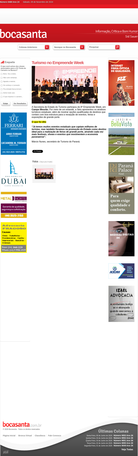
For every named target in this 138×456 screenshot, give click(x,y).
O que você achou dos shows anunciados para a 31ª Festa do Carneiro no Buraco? (13, 68)
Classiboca (40, 435)
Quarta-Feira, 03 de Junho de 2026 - (109, 441)
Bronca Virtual (25, 435)
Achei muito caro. (9, 93)
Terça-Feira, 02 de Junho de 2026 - (110, 443)
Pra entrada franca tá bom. (12, 89)
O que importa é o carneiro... (13, 96)
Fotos (42, 161)
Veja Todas (127, 449)
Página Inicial (9, 435)
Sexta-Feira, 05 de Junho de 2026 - (110, 436)
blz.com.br (6, 452)
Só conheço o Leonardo (11, 85)
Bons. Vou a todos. (9, 74)
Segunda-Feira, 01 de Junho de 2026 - (108, 446)
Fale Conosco (54, 435)
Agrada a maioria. (9, 81)
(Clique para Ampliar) (45, 162)
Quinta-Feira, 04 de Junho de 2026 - (109, 438)
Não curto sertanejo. (10, 77)
